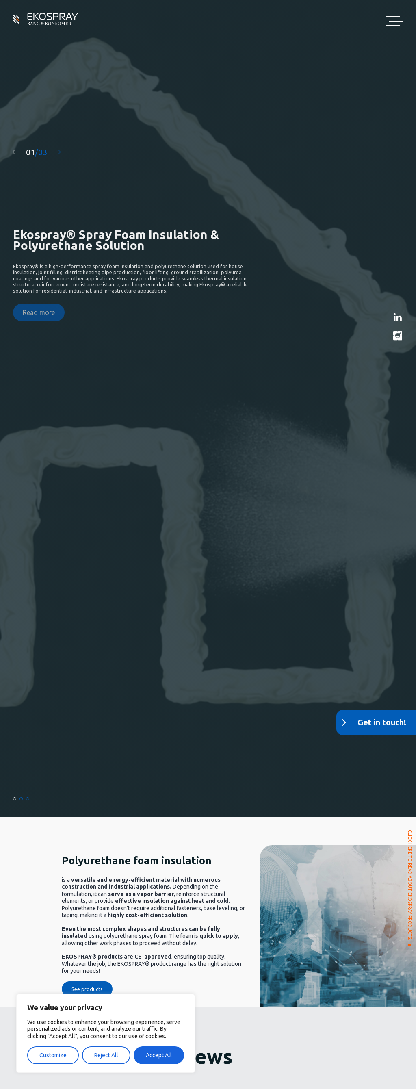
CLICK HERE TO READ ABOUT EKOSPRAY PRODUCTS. (409, 885)
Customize (53, 1055)
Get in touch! (382, 722)
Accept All (159, 1055)
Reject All (106, 1055)
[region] (105, 1033)
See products (87, 989)
